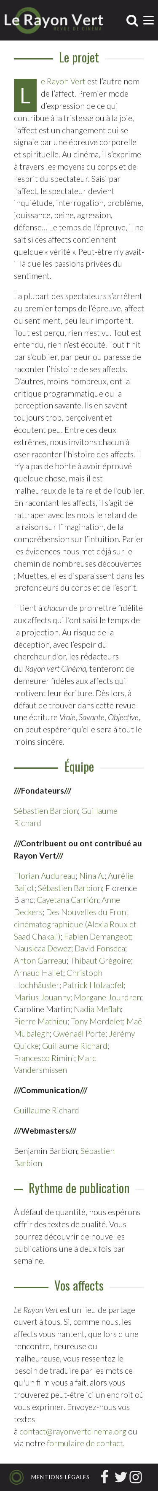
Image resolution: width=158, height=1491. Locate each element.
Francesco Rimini (44, 1058)
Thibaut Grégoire (100, 960)
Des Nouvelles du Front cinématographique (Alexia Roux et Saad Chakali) (75, 924)
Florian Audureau (45, 876)
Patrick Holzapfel (93, 985)
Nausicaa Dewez (42, 948)
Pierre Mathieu (40, 1021)
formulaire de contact (85, 1443)
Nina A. (91, 876)
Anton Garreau (40, 960)
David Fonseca (100, 948)
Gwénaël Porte (79, 1033)
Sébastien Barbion (46, 811)
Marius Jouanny (42, 997)
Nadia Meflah (97, 1009)
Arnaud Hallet (38, 973)
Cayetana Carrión (67, 900)
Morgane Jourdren (107, 997)
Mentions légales (60, 1477)
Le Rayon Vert (63, 81)
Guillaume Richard (74, 1046)
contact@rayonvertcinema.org (72, 1431)
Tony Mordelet (97, 1021)
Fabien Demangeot (97, 936)
